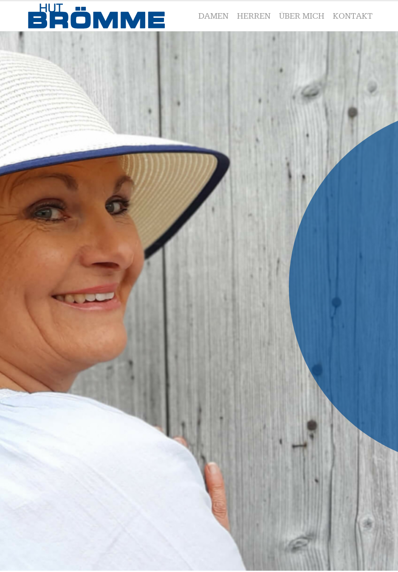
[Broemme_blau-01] (100, 16)
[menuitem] (213, 16)
